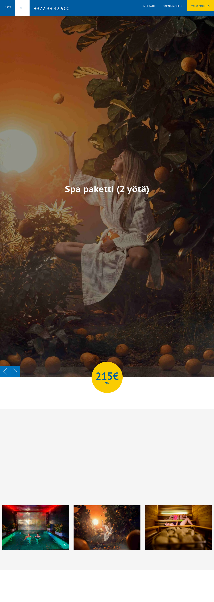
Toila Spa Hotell (107, 7)
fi (21, 8)
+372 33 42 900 (52, 8)
